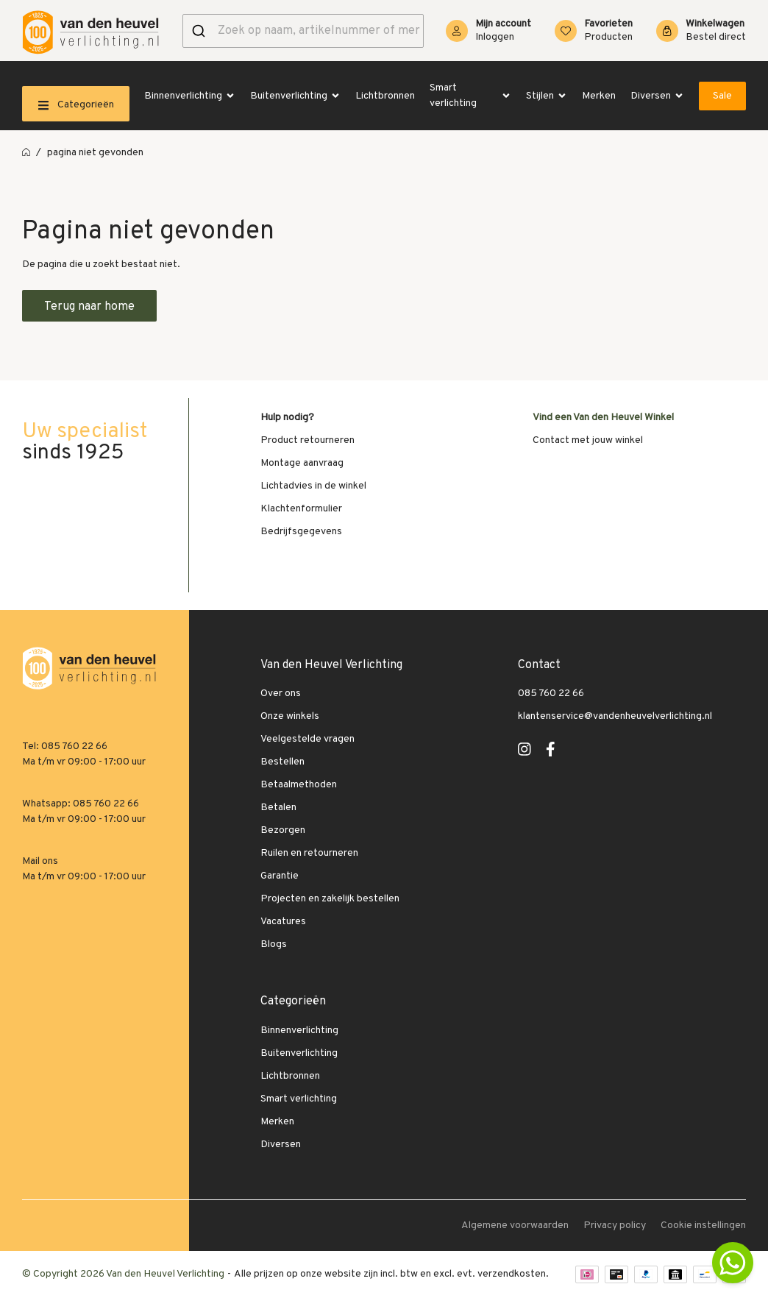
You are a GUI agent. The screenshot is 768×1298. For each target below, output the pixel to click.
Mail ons (40, 861)
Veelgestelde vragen (307, 739)
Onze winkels (289, 716)
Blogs (273, 944)
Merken (599, 96)
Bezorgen (282, 830)
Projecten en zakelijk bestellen (329, 899)
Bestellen (282, 762)
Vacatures (283, 921)
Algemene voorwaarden (515, 1225)
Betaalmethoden (298, 785)
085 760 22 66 (551, 693)
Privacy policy (614, 1225)
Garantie (279, 876)
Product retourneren (307, 440)
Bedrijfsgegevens (301, 531)
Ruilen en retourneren (309, 853)
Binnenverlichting (189, 96)
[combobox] (303, 31)
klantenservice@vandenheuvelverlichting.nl (615, 716)
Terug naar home (89, 306)
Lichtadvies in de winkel (313, 486)
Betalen (278, 807)
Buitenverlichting (295, 96)
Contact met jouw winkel (588, 440)
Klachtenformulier (301, 509)
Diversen (657, 96)
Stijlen (546, 96)
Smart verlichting (470, 96)
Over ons (280, 693)
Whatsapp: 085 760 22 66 (80, 804)
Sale (722, 96)
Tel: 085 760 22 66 (64, 746)
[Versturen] (200, 31)
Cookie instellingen (703, 1225)
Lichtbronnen (385, 96)
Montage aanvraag (302, 463)
